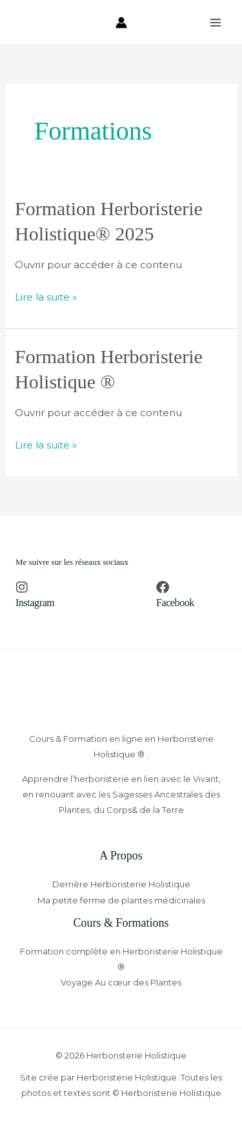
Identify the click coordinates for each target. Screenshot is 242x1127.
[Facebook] (162, 587)
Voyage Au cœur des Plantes (121, 982)
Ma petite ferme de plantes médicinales (121, 900)
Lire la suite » (46, 295)
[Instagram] (21, 587)
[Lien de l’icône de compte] (121, 22)
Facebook (175, 602)
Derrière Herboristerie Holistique (121, 884)
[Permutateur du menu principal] (216, 22)
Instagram (34, 602)
